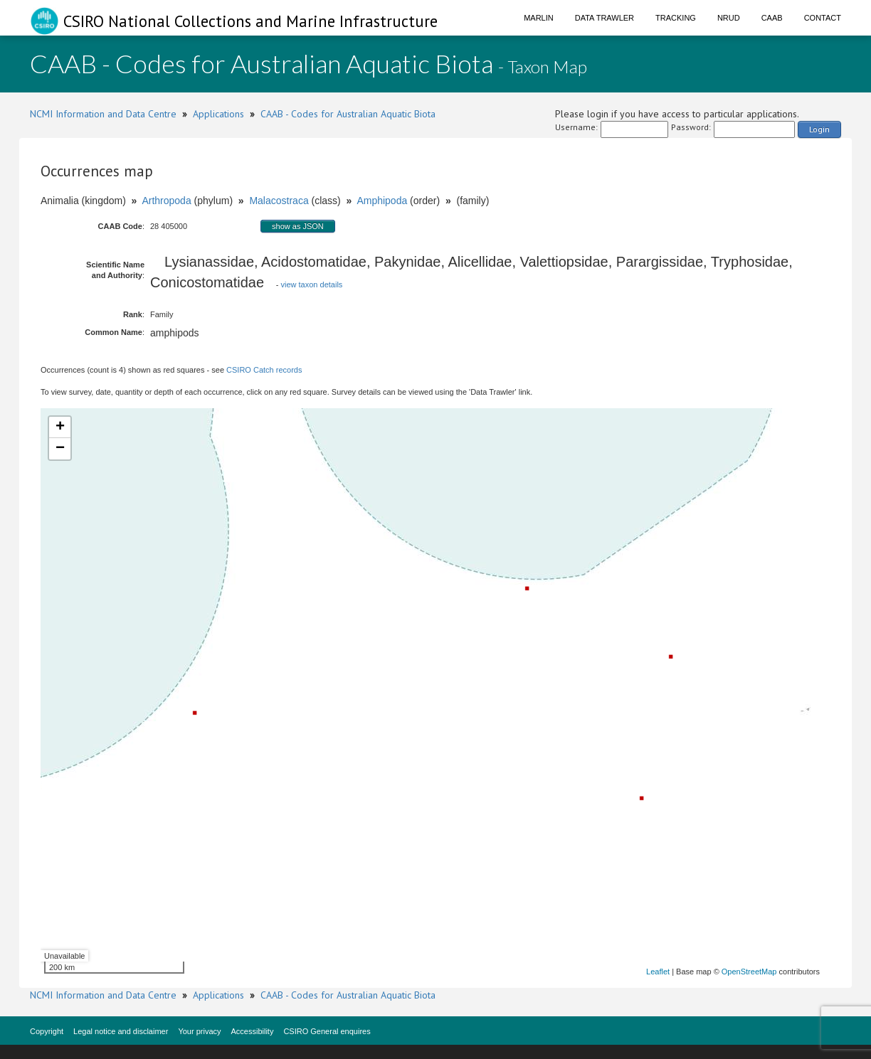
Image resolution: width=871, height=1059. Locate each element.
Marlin (539, 18)
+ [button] (60, 427)
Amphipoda (382, 200)
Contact (822, 18)
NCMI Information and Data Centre (103, 113)
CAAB (772, 18)
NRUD (728, 18)
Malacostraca (278, 200)
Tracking (675, 18)
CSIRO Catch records (264, 370)
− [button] (60, 448)
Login (819, 129)
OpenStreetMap (749, 971)
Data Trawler (604, 18)
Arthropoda (166, 200)
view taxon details (312, 284)
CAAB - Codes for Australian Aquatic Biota (348, 113)
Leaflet (658, 971)
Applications (218, 113)
